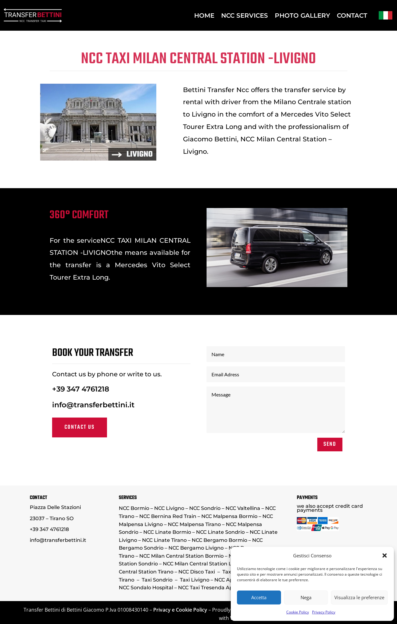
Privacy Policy (323, 612)
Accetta (258, 597)
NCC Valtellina (242, 508)
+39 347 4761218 (129, 393)
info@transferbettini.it (137, 402)
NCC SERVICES (244, 15)
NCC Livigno (169, 508)
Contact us (129, 416)
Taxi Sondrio (157, 580)
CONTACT (352, 15)
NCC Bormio (134, 508)
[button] (384, 555)
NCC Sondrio (205, 508)
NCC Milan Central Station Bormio (181, 556)
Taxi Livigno (194, 580)
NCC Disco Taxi (196, 572)
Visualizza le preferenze (359, 597)
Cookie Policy (297, 612)
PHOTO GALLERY (302, 15)
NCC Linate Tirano (164, 540)
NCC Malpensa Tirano (194, 524)
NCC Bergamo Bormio (219, 540)
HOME (204, 15)
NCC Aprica (228, 580)
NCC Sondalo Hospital (146, 588)
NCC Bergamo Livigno (196, 548)
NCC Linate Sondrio (220, 532)
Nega (306, 597)
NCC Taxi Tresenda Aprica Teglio (218, 588)
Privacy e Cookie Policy (180, 609)
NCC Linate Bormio (167, 532)
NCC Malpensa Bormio (229, 516)
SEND (275, 425)
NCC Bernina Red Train (167, 516)
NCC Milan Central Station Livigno (205, 564)
